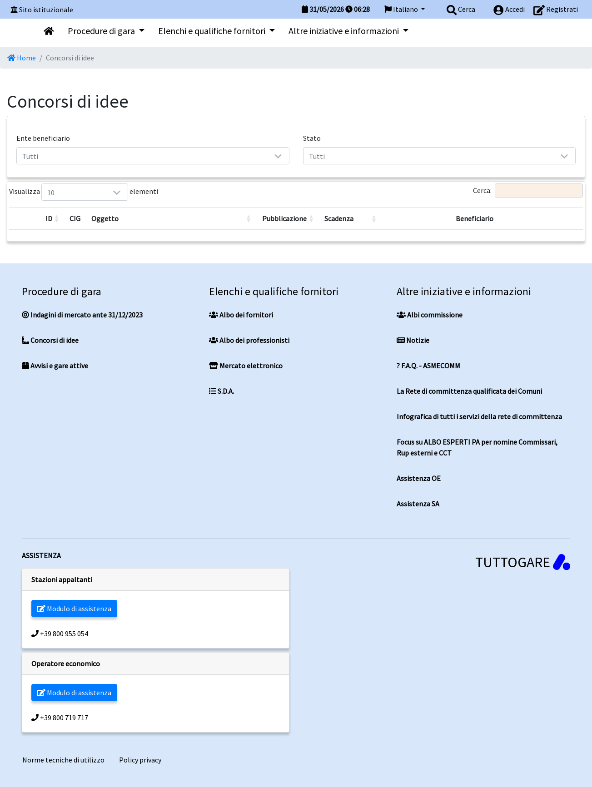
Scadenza (338, 218)
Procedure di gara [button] (102, 30)
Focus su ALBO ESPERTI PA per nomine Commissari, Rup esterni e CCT (477, 447)
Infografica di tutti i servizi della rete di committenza (479, 416)
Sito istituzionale (46, 9)
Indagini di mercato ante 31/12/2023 (82, 314)
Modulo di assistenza (74, 608)
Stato (312, 138)
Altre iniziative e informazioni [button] (345, 30)
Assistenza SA (418, 503)
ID (48, 218)
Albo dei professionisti (249, 340)
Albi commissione (430, 314)
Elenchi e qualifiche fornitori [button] (212, 30)
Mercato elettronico (246, 365)
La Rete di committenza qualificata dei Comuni (469, 391)
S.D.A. (221, 391)
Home (21, 57)
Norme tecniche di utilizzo (63, 759)
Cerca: (528, 190)
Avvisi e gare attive (55, 365)
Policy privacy (140, 759)
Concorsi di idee (50, 340)
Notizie (413, 340)
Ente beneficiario (43, 138)
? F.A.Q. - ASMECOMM (428, 365)
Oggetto (105, 218)
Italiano (401, 9)
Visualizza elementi (52, 192)
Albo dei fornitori (241, 314)
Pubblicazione (284, 218)
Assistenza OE (419, 478)
